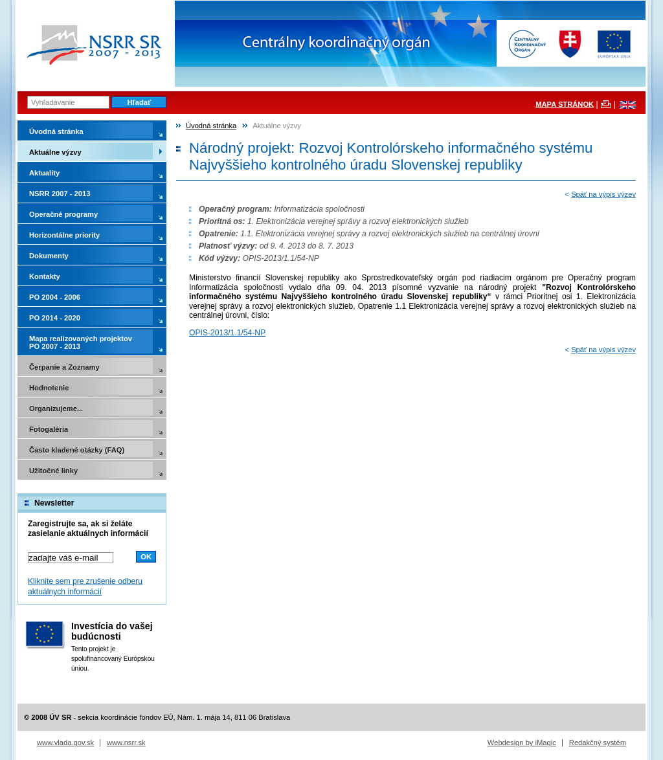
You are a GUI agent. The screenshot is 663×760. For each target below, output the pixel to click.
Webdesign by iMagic (522, 742)
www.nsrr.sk (126, 742)
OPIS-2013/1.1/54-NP (227, 332)
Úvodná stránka (211, 125)
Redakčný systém (597, 742)
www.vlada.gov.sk (65, 742)
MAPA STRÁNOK (564, 104)
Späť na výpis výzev (603, 194)
